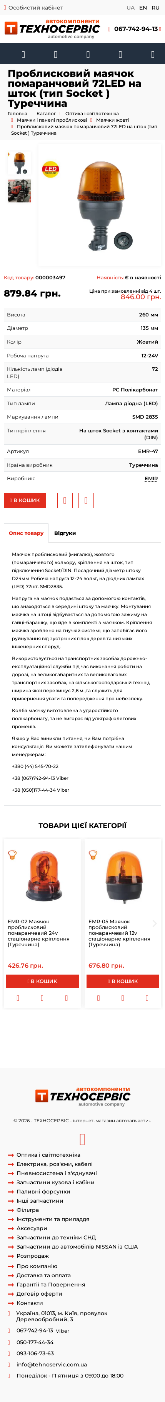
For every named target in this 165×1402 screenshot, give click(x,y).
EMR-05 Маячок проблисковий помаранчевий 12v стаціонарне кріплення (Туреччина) (119, 932)
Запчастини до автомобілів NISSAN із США (77, 1247)
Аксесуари (32, 1228)
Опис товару (26, 533)
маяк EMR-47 (113, 1046)
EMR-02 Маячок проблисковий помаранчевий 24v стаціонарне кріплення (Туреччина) (39, 932)
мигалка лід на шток (30, 1032)
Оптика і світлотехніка (92, 113)
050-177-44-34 (35, 1342)
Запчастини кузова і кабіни (56, 1182)
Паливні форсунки (43, 1191)
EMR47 (86, 1046)
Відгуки (65, 533)
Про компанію (37, 1266)
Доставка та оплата (44, 1275)
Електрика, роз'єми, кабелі (55, 1164)
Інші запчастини (40, 1201)
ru (156, 7)
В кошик (25, 500)
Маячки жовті (112, 120)
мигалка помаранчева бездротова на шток (81, 1053)
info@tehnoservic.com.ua (52, 1364)
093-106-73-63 (35, 1353)
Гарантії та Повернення (51, 1284)
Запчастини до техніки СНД (56, 1237)
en (143, 7)
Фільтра (28, 1210)
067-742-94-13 (136, 29)
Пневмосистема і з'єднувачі (57, 1173)
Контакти (30, 1303)
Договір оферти (39, 1294)
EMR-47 (65, 1046)
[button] (134, 29)
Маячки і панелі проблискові (52, 120)
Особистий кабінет (35, 7)
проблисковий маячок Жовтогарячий (77, 1060)
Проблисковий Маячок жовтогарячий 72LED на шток (86, 1025)
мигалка (15, 1060)
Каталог (46, 113)
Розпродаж (33, 1256)
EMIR (151, 478)
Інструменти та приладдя (53, 1219)
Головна (17, 113)
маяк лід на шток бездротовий (43, 1039)
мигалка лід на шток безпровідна (102, 1032)
